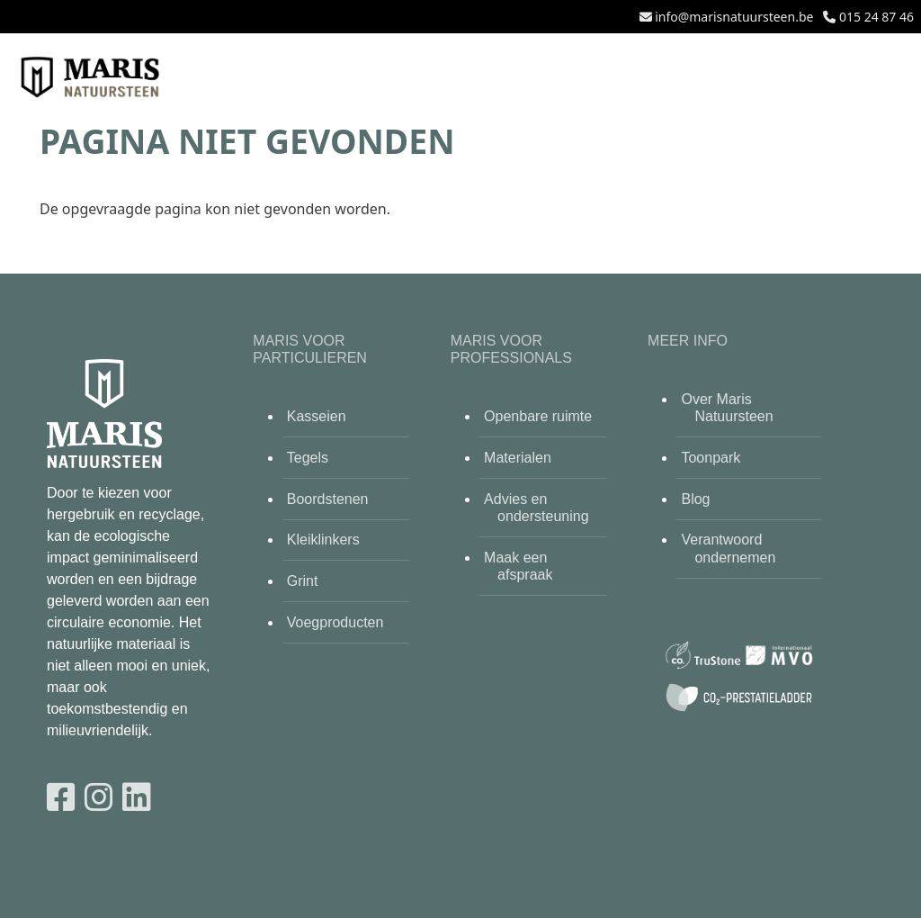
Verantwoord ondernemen (728, 548)
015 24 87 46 (876, 16)
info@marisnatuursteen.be (734, 16)
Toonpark (710, 457)
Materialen (517, 457)
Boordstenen (328, 499)
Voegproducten (335, 622)
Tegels (307, 457)
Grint (302, 581)
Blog (695, 499)
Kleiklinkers (323, 539)
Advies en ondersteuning (536, 507)
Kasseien (316, 416)
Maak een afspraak (518, 566)
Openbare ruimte (538, 416)
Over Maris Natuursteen (727, 408)
